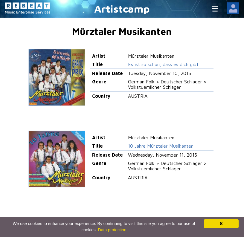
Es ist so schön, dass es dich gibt (163, 64)
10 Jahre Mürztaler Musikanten (160, 146)
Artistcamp (122, 8)
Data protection (112, 229)
